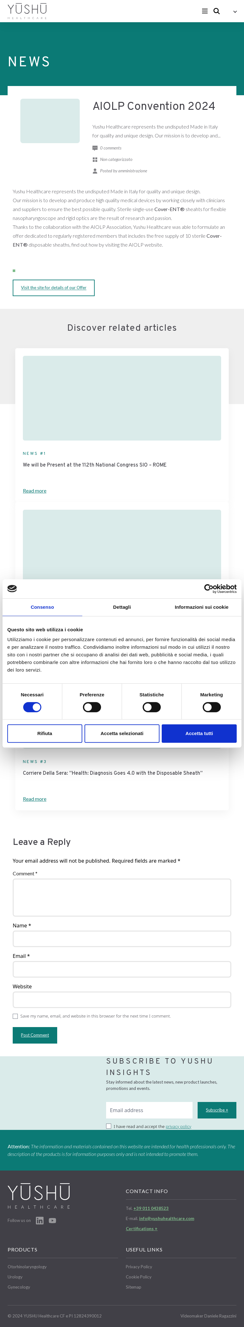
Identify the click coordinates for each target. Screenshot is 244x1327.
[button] (230, 11)
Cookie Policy (139, 1276)
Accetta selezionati (121, 733)
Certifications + (142, 1228)
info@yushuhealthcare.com (166, 1218)
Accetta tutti (199, 733)
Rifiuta (44, 733)
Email (21, 955)
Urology (15, 1276)
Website (22, 986)
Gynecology (19, 1287)
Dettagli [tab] (122, 607)
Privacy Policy (139, 1266)
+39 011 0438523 (151, 1208)
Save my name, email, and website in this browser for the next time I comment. (95, 1016)
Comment (25, 873)
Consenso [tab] (42, 607)
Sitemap (133, 1287)
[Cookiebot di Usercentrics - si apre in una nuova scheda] (209, 589)
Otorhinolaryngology (27, 1266)
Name (22, 925)
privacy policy (178, 1126)
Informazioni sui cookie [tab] (201, 607)
